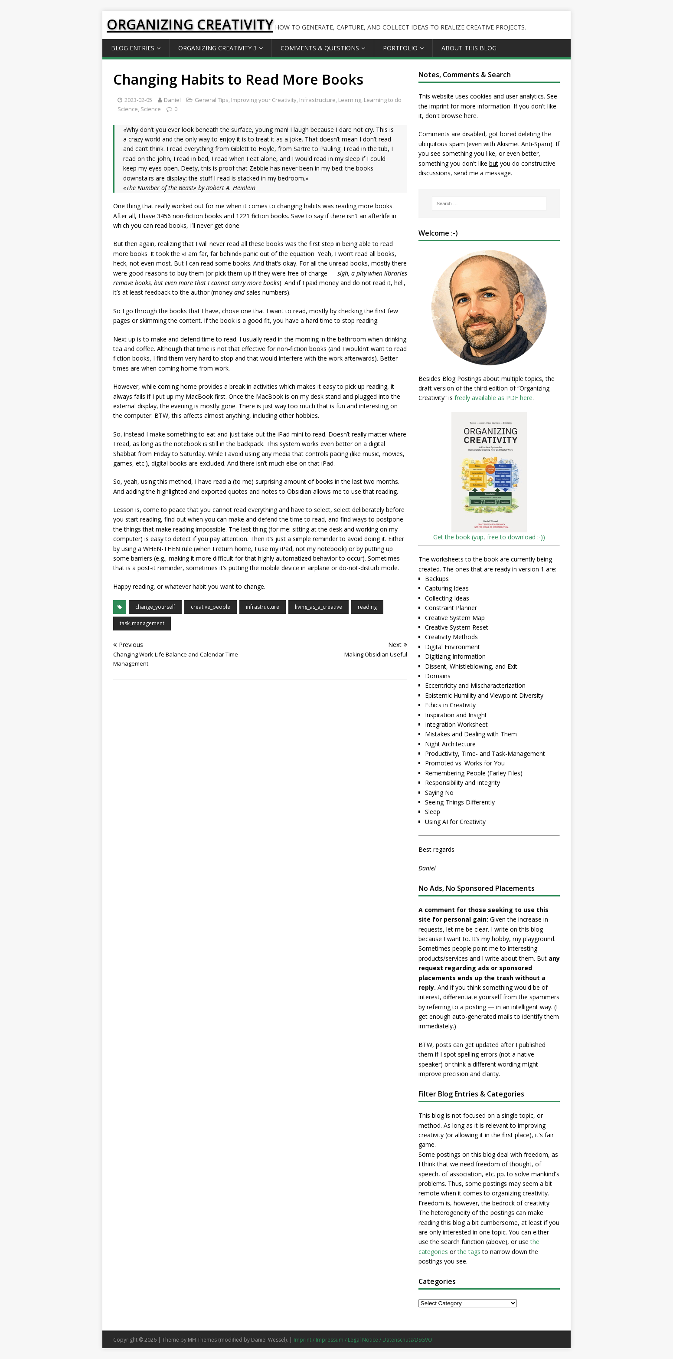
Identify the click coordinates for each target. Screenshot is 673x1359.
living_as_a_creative (318, 607)
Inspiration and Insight (456, 715)
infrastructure (262, 607)
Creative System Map (455, 618)
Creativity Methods (451, 637)
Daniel (172, 100)
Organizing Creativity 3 (217, 48)
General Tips (212, 100)
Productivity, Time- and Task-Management (485, 753)
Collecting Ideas (447, 598)
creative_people (210, 607)
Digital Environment (452, 647)
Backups (437, 578)
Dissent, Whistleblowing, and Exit (471, 666)
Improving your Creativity (264, 100)
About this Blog (469, 48)
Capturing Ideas (447, 588)
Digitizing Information (455, 656)
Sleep (432, 812)
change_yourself (155, 607)
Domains (438, 676)
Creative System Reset (456, 627)
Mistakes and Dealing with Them (471, 734)
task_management (142, 623)
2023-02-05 (138, 100)
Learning (349, 100)
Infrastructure (317, 100)
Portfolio (400, 48)
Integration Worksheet (456, 724)
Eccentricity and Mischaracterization (475, 685)
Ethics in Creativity (450, 705)
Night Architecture (450, 744)
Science (150, 109)
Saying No (439, 792)
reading (367, 607)
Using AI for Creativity (455, 821)
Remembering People (455, 773)
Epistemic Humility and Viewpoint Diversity (484, 695)
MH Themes (202, 1339)
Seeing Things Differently (460, 802)
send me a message (482, 173)
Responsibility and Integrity (462, 782)
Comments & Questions (320, 48)
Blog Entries (132, 48)
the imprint (433, 106)
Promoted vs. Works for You (465, 763)
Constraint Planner (451, 608)
